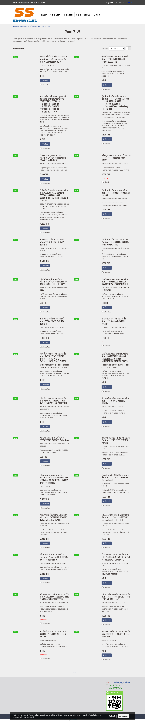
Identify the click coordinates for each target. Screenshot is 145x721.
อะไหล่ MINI (68, 14)
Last (74, 672)
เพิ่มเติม (97, 14)
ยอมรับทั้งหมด (123, 716)
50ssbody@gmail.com (121, 682)
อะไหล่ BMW (55, 14)
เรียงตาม (105, 48)
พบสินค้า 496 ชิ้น (18, 48)
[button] (103, 15)
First (70, 672)
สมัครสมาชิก (120, 2)
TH (130, 2)
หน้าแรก (44, 14)
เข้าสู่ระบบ (109, 2)
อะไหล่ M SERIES (83, 14)
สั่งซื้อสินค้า (45, 80)
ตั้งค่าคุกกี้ (112, 716)
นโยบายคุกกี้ (30, 717)
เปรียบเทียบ (46, 85)
